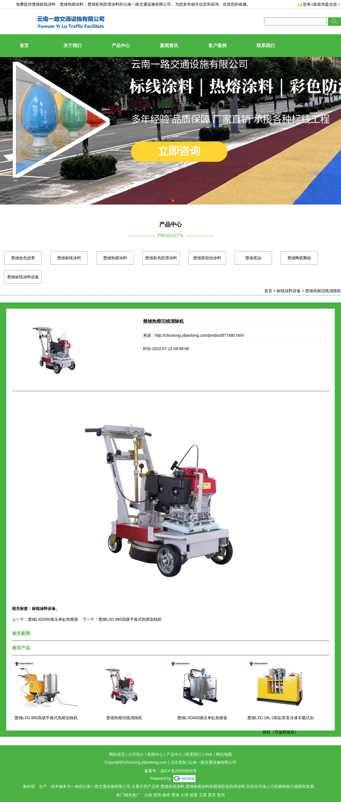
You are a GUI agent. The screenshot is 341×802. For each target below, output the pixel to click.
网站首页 (117, 754)
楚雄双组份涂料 (207, 258)
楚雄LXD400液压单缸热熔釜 (53, 619)
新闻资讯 (169, 45)
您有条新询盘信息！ (319, 4)
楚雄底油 (253, 258)
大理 (184, 795)
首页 (24, 45)
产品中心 (121, 45)
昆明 (157, 795)
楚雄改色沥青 (23, 258)
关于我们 (72, 45)
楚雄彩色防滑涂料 (161, 258)
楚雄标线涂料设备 (23, 277)
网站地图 (224, 754)
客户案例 (217, 45)
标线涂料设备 (289, 291)
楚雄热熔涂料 (115, 258)
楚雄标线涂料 (44, 4)
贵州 (221, 795)
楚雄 (175, 795)
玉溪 (203, 795)
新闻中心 (155, 754)
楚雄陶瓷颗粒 (299, 258)
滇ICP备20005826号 (178, 771)
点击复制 (178, 762)
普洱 (212, 795)
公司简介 (136, 754)
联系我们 (266, 45)
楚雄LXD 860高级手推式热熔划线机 (129, 619)
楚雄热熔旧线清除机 (323, 291)
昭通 (193, 795)
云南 (148, 795)
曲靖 (166, 795)
